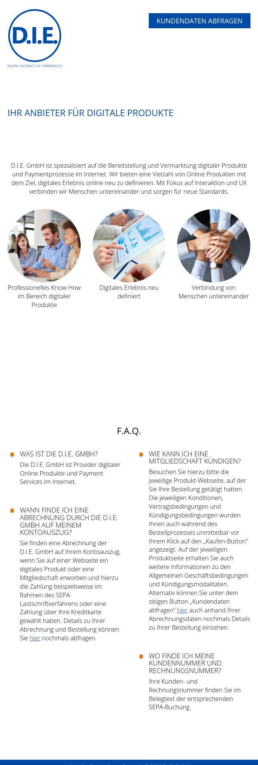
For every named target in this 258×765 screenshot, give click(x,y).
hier (35, 638)
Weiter (223, 396)
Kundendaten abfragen (200, 20)
